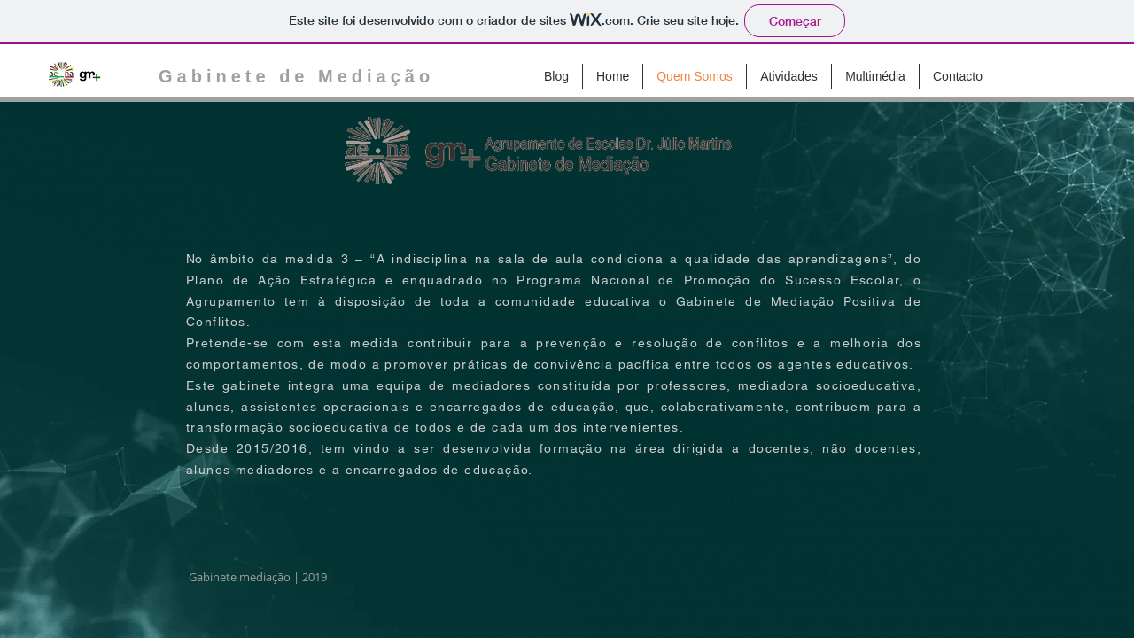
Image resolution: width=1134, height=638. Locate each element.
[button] (789, 76)
